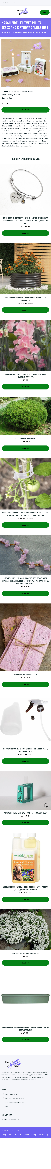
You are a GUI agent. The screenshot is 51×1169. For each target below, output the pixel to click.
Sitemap (45, 1134)
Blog (7, 1106)
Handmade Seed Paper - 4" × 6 (25, 674)
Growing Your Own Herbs (14, 1098)
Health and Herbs (11, 1094)
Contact (10, 1134)
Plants (30, 91)
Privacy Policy (36, 1134)
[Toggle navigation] (4, 12)
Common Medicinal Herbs (14, 1102)
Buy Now (25, 110)
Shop (45, 12)
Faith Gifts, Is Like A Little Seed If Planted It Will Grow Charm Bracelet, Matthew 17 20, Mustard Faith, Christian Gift (25, 221)
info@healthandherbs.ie (8, 3)
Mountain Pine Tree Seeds (25, 438)
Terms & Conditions (22, 1134)
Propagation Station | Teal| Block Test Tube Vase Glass (25, 813)
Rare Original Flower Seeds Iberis (25, 953)
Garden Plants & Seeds (19, 91)
